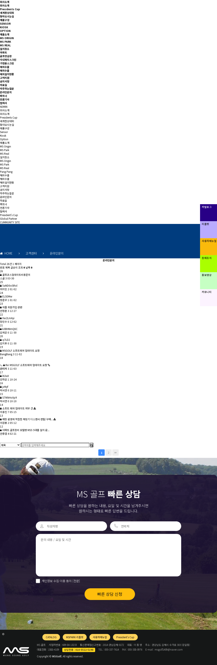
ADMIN (3, 106)
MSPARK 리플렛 (74, 637)
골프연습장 (6, 56)
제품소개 (4, 34)
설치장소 (4, 49)
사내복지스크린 (8, 59)
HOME (6, 253)
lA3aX (4, 376)
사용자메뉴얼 (209, 241)
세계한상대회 (7, 12)
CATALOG (51, 637)
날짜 (29, 267)
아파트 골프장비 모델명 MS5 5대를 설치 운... (24, 430)
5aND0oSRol (8, 285)
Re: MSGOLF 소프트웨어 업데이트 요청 (24, 365)
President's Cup (9, 215)
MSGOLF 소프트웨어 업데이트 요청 (20, 350)
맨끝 (115, 452)
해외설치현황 (7, 74)
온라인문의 (6, 92)
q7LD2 (5, 339)
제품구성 (4, 20)
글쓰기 (3, 439)
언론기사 (4, 99)
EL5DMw (6, 296)
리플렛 (205, 224)
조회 (21, 267)
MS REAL (5, 45)
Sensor (4, 132)
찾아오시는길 (7, 16)
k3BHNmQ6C (9, 329)
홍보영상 (206, 275)
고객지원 (4, 77)
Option (4, 139)
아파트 (3, 52)
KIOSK (4, 27)
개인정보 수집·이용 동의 (61, 581)
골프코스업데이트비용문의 (15, 274)
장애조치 (206, 258)
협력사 (3, 103)
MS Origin (5, 146)
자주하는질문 (7, 88)
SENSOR (5, 23)
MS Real (4, 153)
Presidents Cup (10, 9)
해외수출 (4, 67)
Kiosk (3, 135)
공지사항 (4, 81)
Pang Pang (6, 171)
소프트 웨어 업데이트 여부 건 (16, 408)
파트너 (3, 96)
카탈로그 (206, 207)
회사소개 (4, 2)
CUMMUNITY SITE (10, 222)
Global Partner (8, 218)
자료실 (3, 85)
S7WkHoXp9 (8, 397)
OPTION (5, 31)
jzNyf (4, 386)
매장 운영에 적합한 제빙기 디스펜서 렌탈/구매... (26, 419)
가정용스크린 (7, 63)
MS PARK (5, 41)
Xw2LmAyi (7, 318)
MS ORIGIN (7, 38)
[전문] (76, 581)
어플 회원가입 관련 (11, 307)
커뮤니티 (206, 292)
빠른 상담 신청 (109, 594)
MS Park (4, 150)
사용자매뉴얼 (100, 637)
